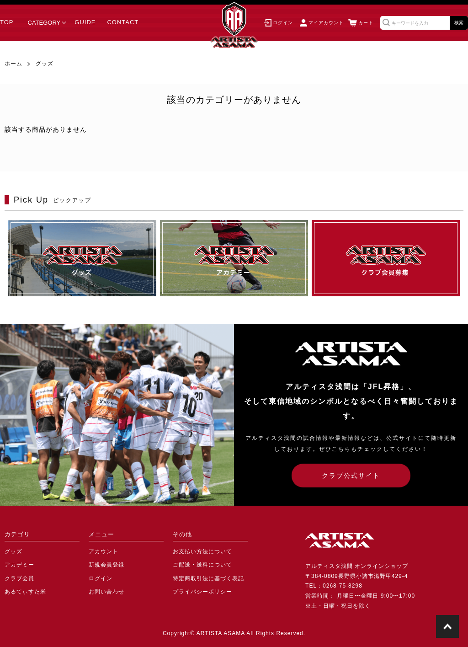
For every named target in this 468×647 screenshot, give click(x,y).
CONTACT (122, 22)
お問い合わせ (106, 591)
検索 (458, 22)
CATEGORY (44, 22)
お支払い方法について (202, 551)
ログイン (100, 578)
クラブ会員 (19, 578)
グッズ (44, 63)
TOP (7, 22)
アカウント (103, 551)
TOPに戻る (447, 626)
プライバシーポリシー (202, 591)
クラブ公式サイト (351, 475)
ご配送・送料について (202, 564)
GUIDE (85, 22)
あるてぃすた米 (25, 591)
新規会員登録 (106, 564)
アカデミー (19, 564)
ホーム (13, 63)
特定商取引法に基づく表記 (208, 578)
